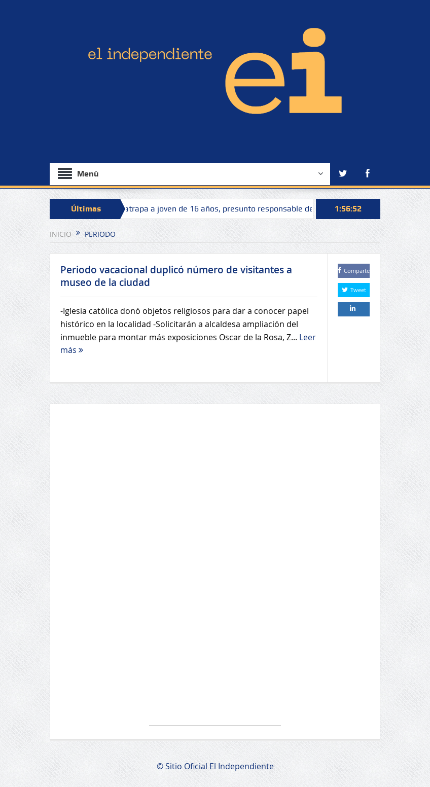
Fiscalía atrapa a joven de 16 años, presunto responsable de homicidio (227, 208)
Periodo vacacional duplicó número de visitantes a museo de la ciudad (176, 276)
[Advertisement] (215, 569)
